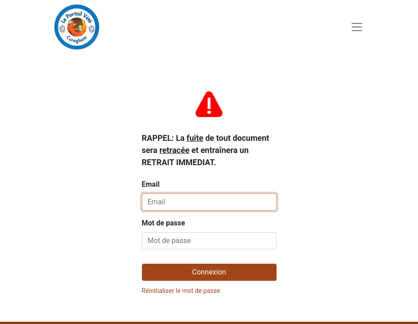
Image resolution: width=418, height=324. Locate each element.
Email (205, 138)
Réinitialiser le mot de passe (181, 290)
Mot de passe (163, 223)
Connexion (209, 272)
